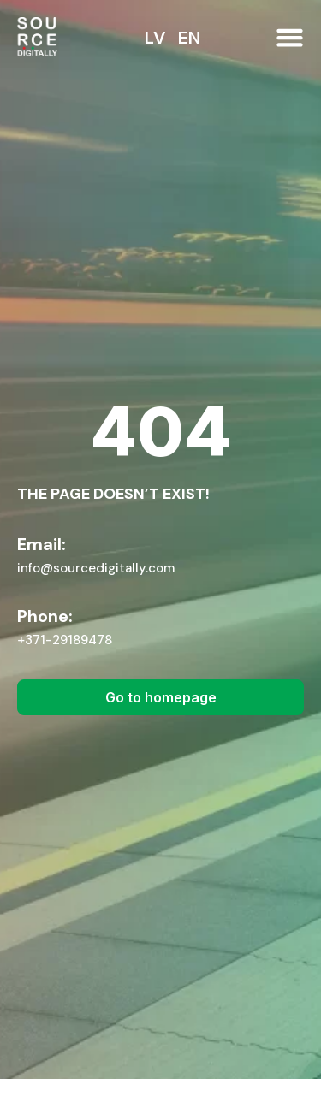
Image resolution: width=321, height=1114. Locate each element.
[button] (290, 37)
